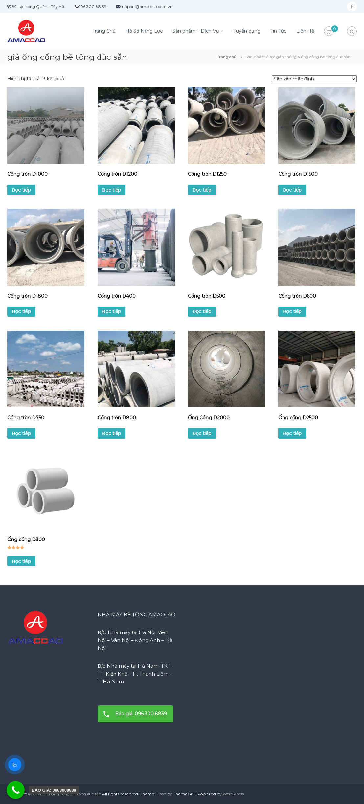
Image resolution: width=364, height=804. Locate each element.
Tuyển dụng (247, 31)
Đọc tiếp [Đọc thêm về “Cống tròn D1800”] (21, 311)
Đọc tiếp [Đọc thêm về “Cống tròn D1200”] (111, 190)
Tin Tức (278, 31)
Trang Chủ (104, 31)
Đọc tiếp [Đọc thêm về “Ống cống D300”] (21, 561)
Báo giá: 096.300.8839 (133, 714)
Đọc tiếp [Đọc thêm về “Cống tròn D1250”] (202, 190)
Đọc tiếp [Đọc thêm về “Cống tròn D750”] (21, 433)
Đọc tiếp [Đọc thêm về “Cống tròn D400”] (111, 311)
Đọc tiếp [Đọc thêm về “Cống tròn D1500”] (292, 190)
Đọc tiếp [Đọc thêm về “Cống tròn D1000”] (21, 190)
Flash (161, 794)
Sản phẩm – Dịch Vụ (195, 31)
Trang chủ (226, 56)
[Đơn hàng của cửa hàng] (314, 78)
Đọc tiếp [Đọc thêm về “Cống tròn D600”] (292, 311)
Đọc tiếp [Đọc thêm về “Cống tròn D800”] (111, 433)
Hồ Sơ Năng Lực (144, 31)
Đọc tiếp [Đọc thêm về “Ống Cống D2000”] (202, 433)
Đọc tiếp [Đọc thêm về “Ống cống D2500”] (292, 433)
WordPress (233, 794)
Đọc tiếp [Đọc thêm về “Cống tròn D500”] (202, 311)
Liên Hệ (305, 31)
